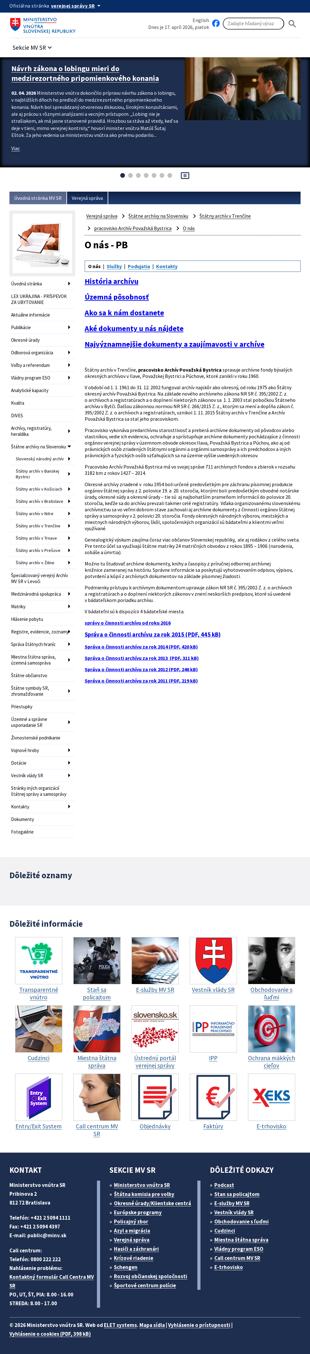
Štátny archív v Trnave (36, 538)
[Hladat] (292, 23)
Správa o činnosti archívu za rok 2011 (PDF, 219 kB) (141, 680)
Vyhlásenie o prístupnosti (199, 1325)
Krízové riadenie (133, 1258)
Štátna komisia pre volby (144, 1194)
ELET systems (120, 1325)
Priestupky (21, 707)
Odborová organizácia (32, 353)
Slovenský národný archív (40, 459)
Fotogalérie (22, 832)
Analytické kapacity (29, 390)
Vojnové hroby (25, 750)
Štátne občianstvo (29, 675)
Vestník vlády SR (27, 775)
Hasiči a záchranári (136, 1248)
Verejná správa (87, 198)
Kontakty (20, 807)
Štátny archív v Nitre (35, 513)
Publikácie (21, 327)
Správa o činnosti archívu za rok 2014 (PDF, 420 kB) (141, 646)
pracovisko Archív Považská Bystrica (133, 228)
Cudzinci (224, 1230)
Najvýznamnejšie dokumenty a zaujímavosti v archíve (174, 344)
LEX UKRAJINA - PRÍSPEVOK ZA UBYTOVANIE (39, 299)
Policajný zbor (131, 1221)
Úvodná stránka (26, 284)
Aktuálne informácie (30, 315)
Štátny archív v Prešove (38, 550)
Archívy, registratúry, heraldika (31, 431)
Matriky (18, 607)
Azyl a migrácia (132, 1230)
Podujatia (139, 266)
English (201, 20)
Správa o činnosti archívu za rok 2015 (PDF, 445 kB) (153, 634)
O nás (189, 228)
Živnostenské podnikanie (35, 738)
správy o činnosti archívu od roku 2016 (128, 623)
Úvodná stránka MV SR (38, 198)
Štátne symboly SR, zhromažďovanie (30, 691)
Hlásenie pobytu (27, 619)
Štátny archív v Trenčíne (38, 526)
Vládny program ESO (30, 378)
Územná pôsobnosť (117, 297)
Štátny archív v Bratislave (39, 501)
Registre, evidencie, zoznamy (40, 632)
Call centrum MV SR (237, 1258)
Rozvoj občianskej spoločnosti (150, 1276)
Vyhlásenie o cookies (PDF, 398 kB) (50, 1333)
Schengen (126, 1267)
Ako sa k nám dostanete (124, 312)
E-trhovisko (228, 1267)
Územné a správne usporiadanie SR (29, 722)
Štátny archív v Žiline (35, 562)
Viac (15, 148)
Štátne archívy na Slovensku (38, 447)
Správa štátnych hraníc (33, 644)
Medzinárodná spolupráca (36, 594)
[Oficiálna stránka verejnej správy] (77, 5)
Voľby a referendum (30, 365)
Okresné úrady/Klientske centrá (152, 1203)
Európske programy (138, 1212)
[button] (33, 46)
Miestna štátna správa (241, 1239)
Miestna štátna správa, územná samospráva (33, 660)
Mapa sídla (152, 1325)
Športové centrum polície (145, 1285)
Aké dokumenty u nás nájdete (134, 328)
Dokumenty (22, 819)
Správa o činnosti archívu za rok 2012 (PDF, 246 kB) (141, 669)
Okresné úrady (25, 340)
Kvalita (17, 403)
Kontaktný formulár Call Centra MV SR (51, 1281)
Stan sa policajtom (237, 1194)
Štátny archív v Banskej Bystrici (37, 474)
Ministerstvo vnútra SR (142, 1185)
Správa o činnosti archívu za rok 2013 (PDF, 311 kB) (142, 658)
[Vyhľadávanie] (253, 24)
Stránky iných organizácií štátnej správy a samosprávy (38, 791)
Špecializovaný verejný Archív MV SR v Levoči (39, 578)
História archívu (111, 281)
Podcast (224, 1185)
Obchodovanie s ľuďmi (241, 1221)
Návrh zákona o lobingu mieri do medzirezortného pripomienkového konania (85, 73)
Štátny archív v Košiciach (39, 489)
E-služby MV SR (232, 1203)
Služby (114, 266)
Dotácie (18, 763)
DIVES (17, 416)
